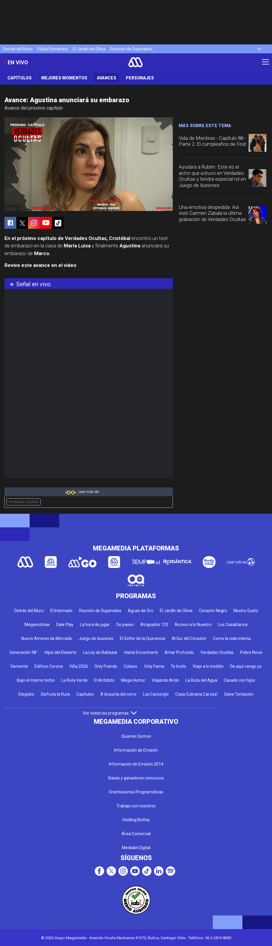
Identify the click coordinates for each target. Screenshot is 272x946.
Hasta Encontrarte (141, 652)
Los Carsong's (156, 694)
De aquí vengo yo (246, 666)
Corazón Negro (213, 610)
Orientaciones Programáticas (136, 792)
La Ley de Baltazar (100, 652)
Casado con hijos (239, 680)
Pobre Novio (251, 652)
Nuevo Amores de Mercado (46, 638)
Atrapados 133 (154, 624)
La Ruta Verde (74, 680)
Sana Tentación (238, 694)
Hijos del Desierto (61, 652)
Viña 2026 (78, 666)
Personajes (140, 78)
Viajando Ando (165, 680)
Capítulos (19, 78)
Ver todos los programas (110, 713)
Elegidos (26, 694)
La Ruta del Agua (201, 680)
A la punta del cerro (118, 694)
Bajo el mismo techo (36, 680)
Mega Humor (133, 680)
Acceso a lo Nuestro (193, 624)
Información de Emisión (136, 750)
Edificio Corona (49, 666)
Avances (106, 78)
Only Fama (154, 666)
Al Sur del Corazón (189, 638)
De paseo (125, 624)
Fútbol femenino (52, 49)
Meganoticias (37, 624)
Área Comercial (136, 833)
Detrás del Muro (18, 49)
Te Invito (178, 666)
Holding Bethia (136, 819)
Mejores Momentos (64, 78)
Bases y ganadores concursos (136, 778)
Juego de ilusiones (96, 638)
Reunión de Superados (131, 49)
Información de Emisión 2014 (136, 764)
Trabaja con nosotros (136, 805)
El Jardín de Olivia (89, 49)
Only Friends (105, 666)
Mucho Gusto (246, 610)
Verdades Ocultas (23, 502)
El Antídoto (104, 680)
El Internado (61, 610)
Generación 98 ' (23, 652)
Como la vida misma (232, 638)
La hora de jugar (95, 624)
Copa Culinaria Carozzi (196, 694)
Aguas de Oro (140, 610)
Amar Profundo (179, 652)
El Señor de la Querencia (142, 638)
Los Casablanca (232, 624)
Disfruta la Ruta (55, 694)
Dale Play (64, 624)
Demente (19, 666)
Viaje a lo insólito (208, 666)
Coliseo (130, 666)
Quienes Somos (136, 736)
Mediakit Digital (136, 847)
